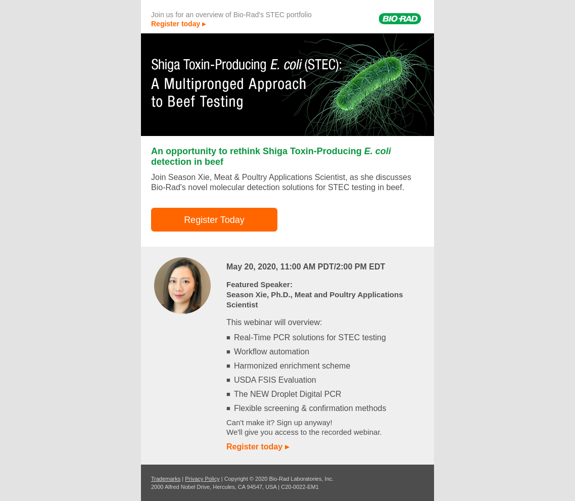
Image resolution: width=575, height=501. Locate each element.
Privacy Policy (202, 479)
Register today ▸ (178, 24)
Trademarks (165, 479)
